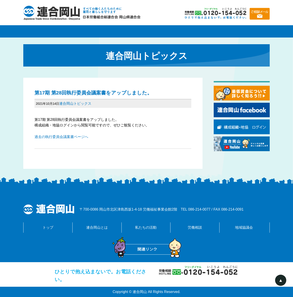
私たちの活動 (146, 31)
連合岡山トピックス (75, 103)
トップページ (48, 31)
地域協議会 (245, 31)
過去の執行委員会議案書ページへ (61, 137)
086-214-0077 (199, 209)
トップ (48, 227)
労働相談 (195, 31)
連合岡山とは (97, 31)
